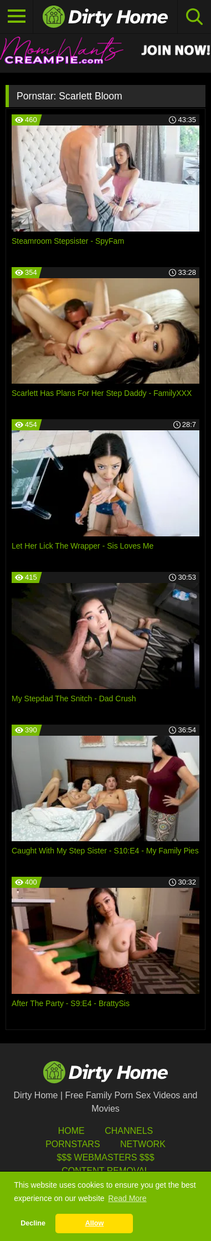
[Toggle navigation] (16, 16)
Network (143, 1144)
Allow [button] (94, 1223)
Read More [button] (127, 1198)
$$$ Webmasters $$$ (105, 1157)
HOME (71, 1131)
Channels (129, 1131)
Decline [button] (32, 1223)
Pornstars (72, 1144)
